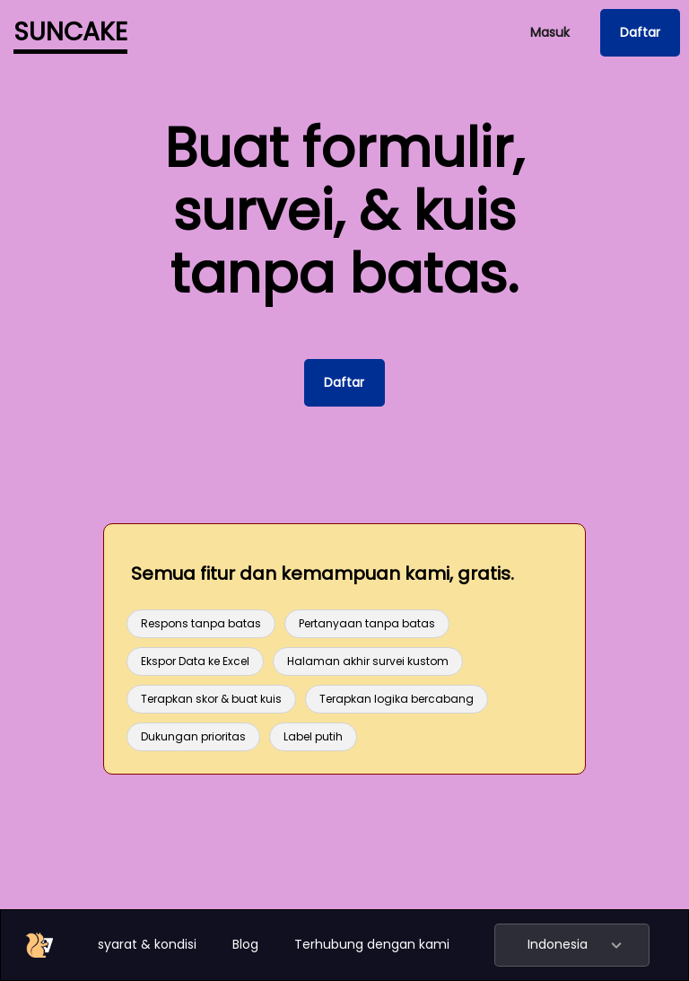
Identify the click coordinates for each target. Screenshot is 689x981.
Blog (245, 944)
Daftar (640, 32)
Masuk (550, 32)
